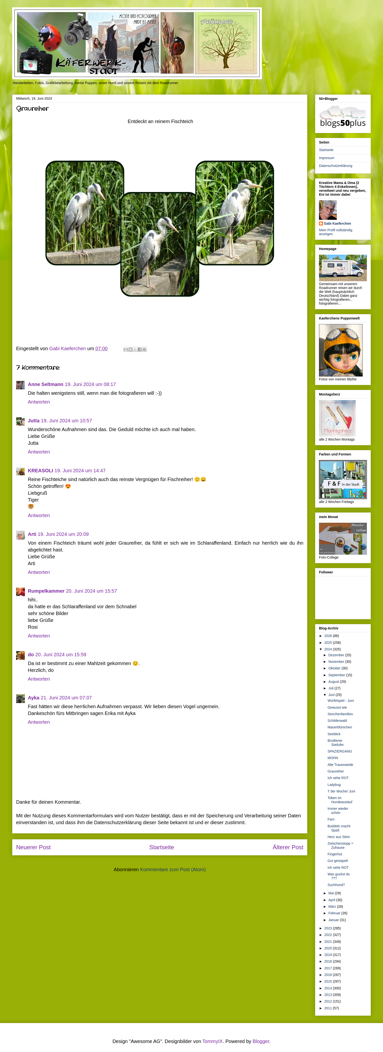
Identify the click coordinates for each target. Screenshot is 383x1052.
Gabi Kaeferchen (337, 223)
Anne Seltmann (46, 384)
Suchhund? (336, 885)
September (337, 675)
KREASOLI (40, 470)
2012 (328, 1001)
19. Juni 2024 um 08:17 (90, 384)
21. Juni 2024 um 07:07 (66, 697)
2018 (328, 961)
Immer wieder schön (338, 811)
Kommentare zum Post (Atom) (173, 869)
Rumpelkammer (46, 591)
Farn (331, 819)
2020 (328, 948)
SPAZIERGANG (340, 751)
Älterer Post (288, 847)
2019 (328, 955)
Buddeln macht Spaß (339, 828)
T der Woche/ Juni (341, 791)
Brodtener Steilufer (336, 743)
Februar (334, 913)
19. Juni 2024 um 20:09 (63, 534)
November (336, 662)
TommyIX (212, 1041)
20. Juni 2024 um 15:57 (91, 591)
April (332, 900)
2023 (328, 928)
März (332, 906)
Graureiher (336, 771)
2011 (328, 1008)
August (334, 682)
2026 (328, 636)
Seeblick (334, 734)
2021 (328, 942)
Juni (332, 695)
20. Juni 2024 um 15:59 (60, 654)
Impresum (326, 158)
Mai (331, 893)
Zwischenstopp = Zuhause (340, 845)
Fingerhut (335, 854)
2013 (328, 995)
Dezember (336, 655)
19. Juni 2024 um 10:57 (66, 420)
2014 (328, 988)
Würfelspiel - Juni (341, 701)
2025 (328, 643)
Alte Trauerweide (340, 765)
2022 (328, 935)
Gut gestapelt (338, 861)
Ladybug (334, 785)
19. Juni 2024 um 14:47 (80, 470)
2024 (328, 649)
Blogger (261, 1041)
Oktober (334, 668)
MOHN (333, 758)
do (31, 654)
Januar (334, 920)
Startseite (161, 847)
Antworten (39, 402)
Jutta (34, 420)
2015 (328, 981)
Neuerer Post (33, 847)
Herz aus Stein (339, 837)
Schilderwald (337, 721)
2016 (328, 975)
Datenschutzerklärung (335, 166)
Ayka (33, 697)
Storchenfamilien (340, 714)
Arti (32, 534)
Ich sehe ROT (338, 778)
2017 (328, 968)
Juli (331, 688)
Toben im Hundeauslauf (340, 800)
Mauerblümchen (340, 727)
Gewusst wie (337, 707)
